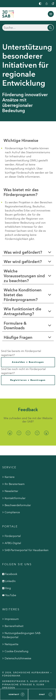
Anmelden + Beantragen (28, 362)
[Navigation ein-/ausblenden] (51, 14)
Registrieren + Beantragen (28, 380)
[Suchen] (28, 27)
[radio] (10, 432)
